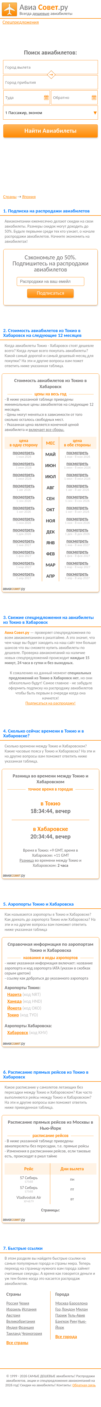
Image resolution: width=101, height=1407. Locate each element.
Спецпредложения (21, 22)
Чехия (24, 1303)
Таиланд (13, 1333)
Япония (29, 197)
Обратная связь (84, 1385)
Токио (13, 1015)
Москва (62, 1303)
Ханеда (14, 1001)
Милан (82, 1309)
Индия (12, 1327)
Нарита (14, 994)
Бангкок (62, 1321)
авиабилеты (46, 9)
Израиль (13, 1309)
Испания (29, 1309)
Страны (9, 197)
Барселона (78, 1303)
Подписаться (50, 293)
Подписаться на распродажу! (50, 703)
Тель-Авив (76, 1315)
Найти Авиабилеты (50, 130)
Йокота (14, 1008)
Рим (73, 1321)
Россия (12, 1303)
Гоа (58, 1309)
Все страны (17, 1342)
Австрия (13, 1315)
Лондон (68, 1309)
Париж (61, 1315)
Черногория (32, 1333)
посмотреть (24, 452)
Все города (66, 1336)
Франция (26, 1327)
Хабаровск (17, 1032)
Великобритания (20, 1321)
